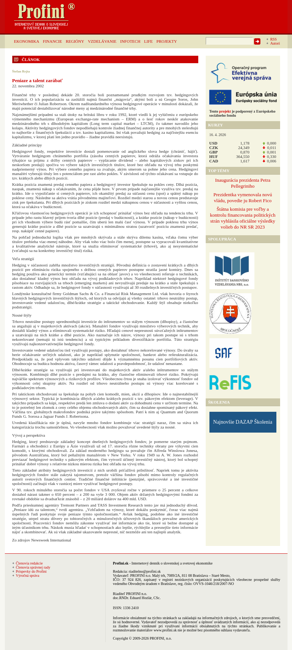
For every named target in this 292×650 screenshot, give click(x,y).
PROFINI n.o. (140, 575)
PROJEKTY (167, 41)
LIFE (148, 41)
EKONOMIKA (26, 41)
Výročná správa (27, 575)
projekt (225, 111)
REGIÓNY (75, 41)
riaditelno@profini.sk (145, 571)
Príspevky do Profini (31, 571)
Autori (275, 43)
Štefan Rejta (21, 71)
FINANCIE (52, 41)
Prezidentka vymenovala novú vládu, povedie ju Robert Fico (243, 197)
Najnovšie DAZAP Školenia (242, 422)
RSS (273, 39)
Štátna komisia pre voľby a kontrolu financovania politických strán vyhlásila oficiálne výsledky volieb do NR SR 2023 (242, 218)
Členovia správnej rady (33, 567)
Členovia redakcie (29, 563)
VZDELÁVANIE (102, 41)
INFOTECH (130, 41)
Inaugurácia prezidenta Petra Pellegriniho (242, 183)
